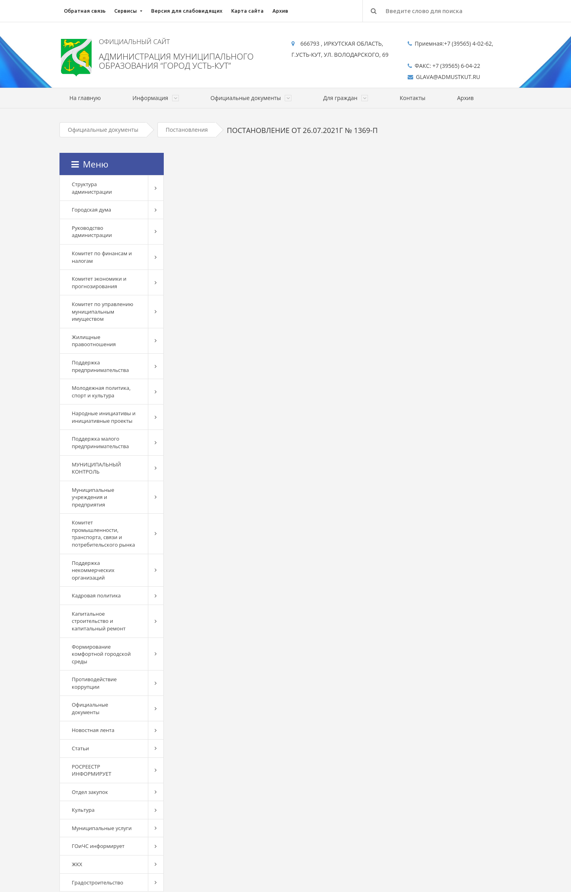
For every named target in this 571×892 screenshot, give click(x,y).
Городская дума (91, 209)
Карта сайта (247, 10)
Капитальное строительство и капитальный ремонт (99, 621)
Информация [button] (155, 98)
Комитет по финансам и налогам (102, 257)
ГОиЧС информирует (98, 846)
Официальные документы (103, 129)
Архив (280, 10)
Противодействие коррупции (94, 683)
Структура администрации (92, 188)
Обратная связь (84, 10)
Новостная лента (93, 730)
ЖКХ (77, 864)
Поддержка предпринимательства (100, 366)
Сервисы (125, 10)
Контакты (412, 98)
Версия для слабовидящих (186, 10)
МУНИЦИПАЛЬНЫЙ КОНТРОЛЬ (96, 468)
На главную (85, 98)
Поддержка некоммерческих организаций (93, 570)
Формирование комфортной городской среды (101, 654)
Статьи (80, 748)
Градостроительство (97, 882)
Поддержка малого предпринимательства (100, 442)
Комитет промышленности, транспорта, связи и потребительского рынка (103, 533)
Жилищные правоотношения (94, 340)
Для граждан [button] (345, 98)
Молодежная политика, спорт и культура (101, 391)
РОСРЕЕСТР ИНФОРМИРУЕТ (91, 770)
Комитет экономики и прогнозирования (99, 282)
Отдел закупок (90, 792)
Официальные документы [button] (251, 98)
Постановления (187, 129)
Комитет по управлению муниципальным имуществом (102, 311)
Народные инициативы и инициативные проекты (104, 417)
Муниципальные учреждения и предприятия (93, 497)
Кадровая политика (96, 595)
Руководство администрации (92, 231)
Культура (83, 809)
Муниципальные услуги (102, 828)
